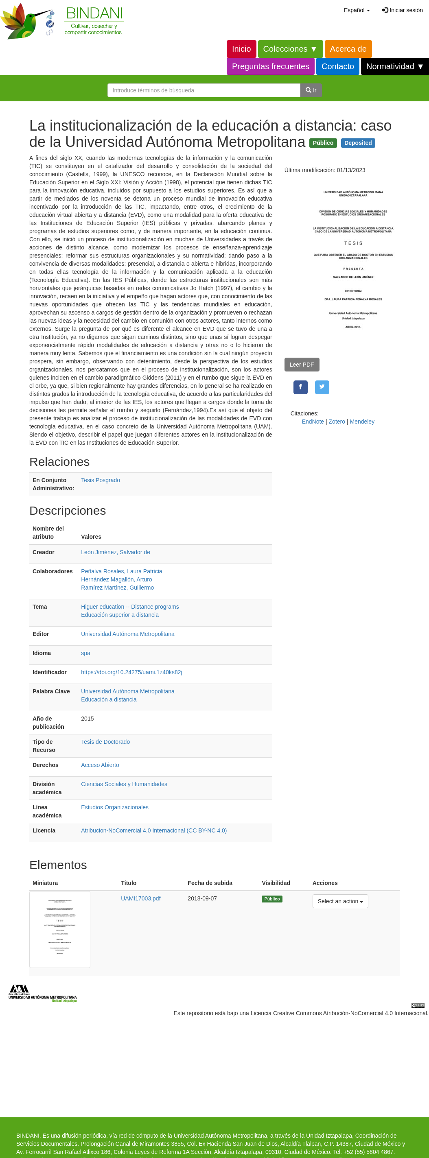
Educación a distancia (108, 699)
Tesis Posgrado (100, 480)
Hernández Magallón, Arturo (116, 579)
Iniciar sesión (402, 10)
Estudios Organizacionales (115, 807)
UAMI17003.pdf (140, 898)
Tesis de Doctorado (105, 741)
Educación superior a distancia (120, 615)
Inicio (241, 48)
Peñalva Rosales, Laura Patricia (121, 571)
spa (85, 653)
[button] (357, 10)
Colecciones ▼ (290, 48)
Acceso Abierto (100, 765)
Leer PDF (302, 364)
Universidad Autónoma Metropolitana (128, 634)
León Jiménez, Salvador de (115, 552)
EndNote (313, 421)
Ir (311, 90)
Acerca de (348, 48)
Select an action (340, 901)
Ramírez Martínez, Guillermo (117, 587)
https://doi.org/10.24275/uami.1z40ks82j (131, 672)
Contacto (338, 66)
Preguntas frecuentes (270, 66)
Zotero (337, 421)
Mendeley (362, 421)
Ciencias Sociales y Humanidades (124, 784)
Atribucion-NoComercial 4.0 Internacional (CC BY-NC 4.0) (154, 830)
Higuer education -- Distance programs (130, 606)
